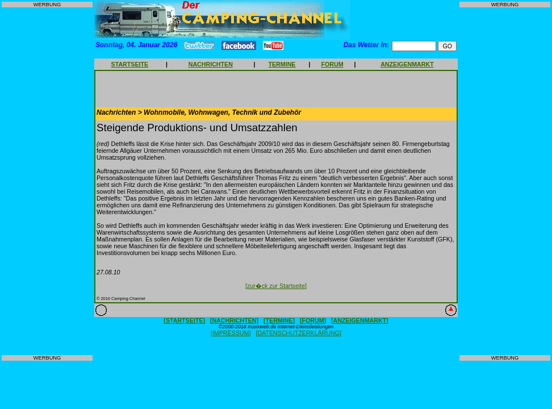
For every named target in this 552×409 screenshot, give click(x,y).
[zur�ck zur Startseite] (276, 285)
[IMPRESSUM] (230, 332)
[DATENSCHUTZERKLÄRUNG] (298, 332)
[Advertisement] (47, 181)
